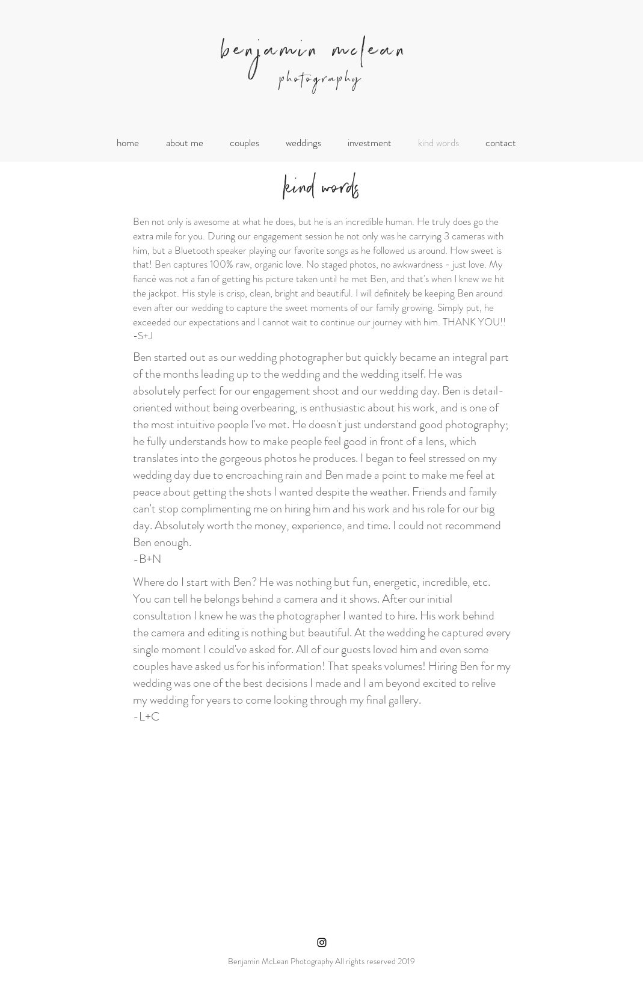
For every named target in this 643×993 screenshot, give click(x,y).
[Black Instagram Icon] (322, 942)
